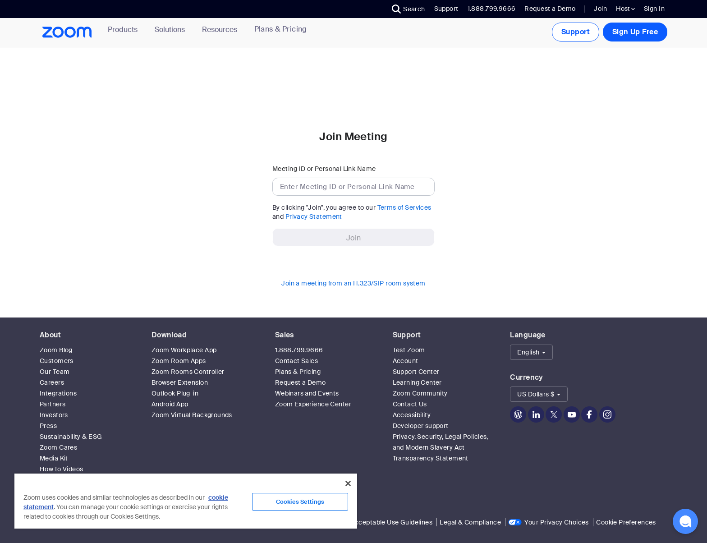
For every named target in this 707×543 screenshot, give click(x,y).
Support (446, 9)
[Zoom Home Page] (69, 32)
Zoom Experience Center (313, 404)
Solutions (171, 29)
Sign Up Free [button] (635, 32)
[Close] (348, 483)
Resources (221, 29)
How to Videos (61, 469)
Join (600, 9)
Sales (284, 335)
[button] (408, 9)
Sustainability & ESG (71, 437)
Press (48, 426)
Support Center (416, 372)
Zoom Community (420, 393)
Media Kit (54, 458)
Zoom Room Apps (179, 361)
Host (625, 9)
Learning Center (417, 382)
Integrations (58, 393)
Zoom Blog (56, 350)
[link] (280, 29)
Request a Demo (549, 9)
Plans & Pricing (280, 29)
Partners (52, 404)
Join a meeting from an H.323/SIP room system (353, 283)
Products (124, 29)
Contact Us (410, 404)
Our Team (54, 372)
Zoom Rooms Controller (188, 372)
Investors (54, 415)
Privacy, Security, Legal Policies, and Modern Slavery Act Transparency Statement (440, 447)
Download (169, 335)
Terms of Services (404, 207)
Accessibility (412, 415)
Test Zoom (409, 350)
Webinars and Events (307, 393)
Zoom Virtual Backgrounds (192, 415)
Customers (56, 361)
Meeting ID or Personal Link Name (324, 169)
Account (405, 361)
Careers (52, 382)
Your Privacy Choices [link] (556, 522)
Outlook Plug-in (175, 393)
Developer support (421, 426)
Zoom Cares (58, 447)
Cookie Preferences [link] (626, 522)
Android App (170, 404)
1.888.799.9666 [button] (492, 9)
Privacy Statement (313, 216)
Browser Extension (180, 382)
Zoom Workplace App (184, 350)
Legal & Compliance (470, 522)
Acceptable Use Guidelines (392, 522)
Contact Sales (296, 361)
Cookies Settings (300, 502)
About (50, 335)
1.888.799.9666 (299, 350)
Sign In (654, 9)
